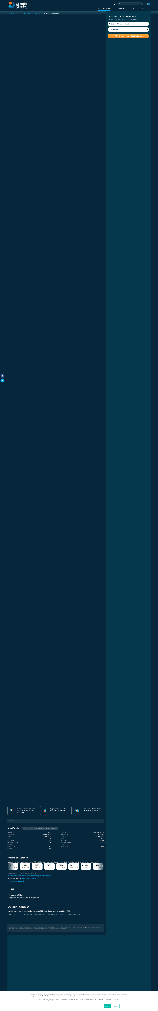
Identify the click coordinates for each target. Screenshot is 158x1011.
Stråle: (9, 836)
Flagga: (9, 848)
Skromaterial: (65, 834)
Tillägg (10, 889)
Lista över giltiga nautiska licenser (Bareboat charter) (41, 828)
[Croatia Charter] (17, 5)
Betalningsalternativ (17, 881)
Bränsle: (63, 840)
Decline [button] (116, 1006)
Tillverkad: (10, 832)
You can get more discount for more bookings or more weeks (29, 876)
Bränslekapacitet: (13, 842)
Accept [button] (107, 1006)
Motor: (63, 838)
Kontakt (144, 8)
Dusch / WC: (11, 846)
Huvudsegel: (65, 846)
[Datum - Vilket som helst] (128, 24)
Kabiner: (10, 844)
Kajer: (62, 844)
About (10, 821)
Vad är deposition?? (29, 878)
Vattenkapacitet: (66, 842)
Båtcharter (104, 8)
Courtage (121, 8)
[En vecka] (128, 29)
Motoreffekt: (11, 840)
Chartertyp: (64, 832)
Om (132, 8)
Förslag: (63, 836)
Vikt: (8, 838)
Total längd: (11, 834)
